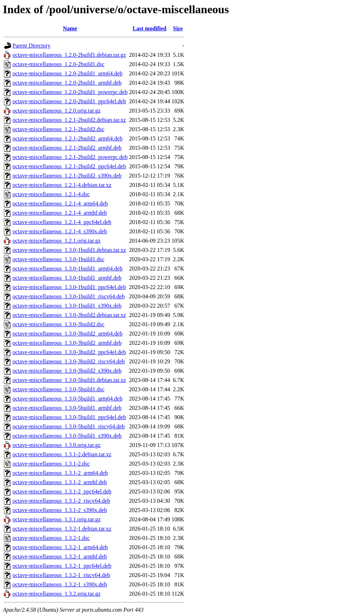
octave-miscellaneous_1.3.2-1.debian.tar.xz (61, 529)
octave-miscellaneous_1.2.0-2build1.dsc (58, 64)
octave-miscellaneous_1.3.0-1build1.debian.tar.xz (69, 250)
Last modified (149, 28)
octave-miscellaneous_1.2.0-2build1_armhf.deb (66, 83)
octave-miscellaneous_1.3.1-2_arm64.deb (60, 473)
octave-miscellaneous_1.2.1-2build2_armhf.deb (66, 148)
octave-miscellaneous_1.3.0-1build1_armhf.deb (66, 278)
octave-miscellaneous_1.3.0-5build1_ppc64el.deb (69, 417)
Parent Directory (31, 46)
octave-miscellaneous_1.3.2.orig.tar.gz (56, 594)
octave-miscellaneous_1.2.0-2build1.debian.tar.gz (69, 55)
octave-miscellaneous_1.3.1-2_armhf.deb (59, 482)
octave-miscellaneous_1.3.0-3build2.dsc (58, 324)
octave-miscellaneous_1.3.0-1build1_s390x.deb (66, 306)
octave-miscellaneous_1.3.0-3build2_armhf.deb (66, 343)
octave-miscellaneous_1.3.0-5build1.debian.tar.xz (69, 380)
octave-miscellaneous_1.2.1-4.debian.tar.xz (61, 185)
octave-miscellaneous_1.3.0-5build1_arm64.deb (67, 399)
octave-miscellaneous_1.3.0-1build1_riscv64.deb (68, 296)
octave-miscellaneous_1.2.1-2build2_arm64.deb (67, 138)
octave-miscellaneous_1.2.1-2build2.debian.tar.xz (69, 120)
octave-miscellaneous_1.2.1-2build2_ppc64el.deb (69, 166)
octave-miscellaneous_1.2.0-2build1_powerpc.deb (70, 92)
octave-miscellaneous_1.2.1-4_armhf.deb (59, 213)
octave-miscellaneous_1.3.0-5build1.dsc (58, 389)
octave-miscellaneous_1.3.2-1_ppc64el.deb (61, 566)
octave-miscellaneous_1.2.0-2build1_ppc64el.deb (69, 101)
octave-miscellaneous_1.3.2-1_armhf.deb (59, 556)
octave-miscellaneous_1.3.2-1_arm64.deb (60, 547)
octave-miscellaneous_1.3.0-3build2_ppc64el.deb (69, 352)
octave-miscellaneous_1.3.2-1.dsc (51, 538)
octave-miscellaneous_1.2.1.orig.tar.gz (56, 241)
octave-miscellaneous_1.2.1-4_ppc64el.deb (61, 222)
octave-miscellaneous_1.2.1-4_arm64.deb (60, 203)
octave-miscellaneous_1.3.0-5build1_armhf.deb (66, 408)
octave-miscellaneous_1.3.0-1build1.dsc (58, 259)
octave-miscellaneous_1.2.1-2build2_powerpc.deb (70, 157)
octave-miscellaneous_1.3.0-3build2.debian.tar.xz (69, 315)
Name (70, 28)
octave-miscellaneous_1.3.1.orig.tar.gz (56, 519)
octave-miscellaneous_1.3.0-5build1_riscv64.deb (68, 426)
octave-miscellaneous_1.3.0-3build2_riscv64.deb (68, 361)
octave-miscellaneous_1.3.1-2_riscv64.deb (61, 501)
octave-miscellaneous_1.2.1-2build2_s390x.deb (66, 176)
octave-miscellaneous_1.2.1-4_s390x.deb (59, 231)
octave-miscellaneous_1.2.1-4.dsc (51, 194)
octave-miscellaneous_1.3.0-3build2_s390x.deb (66, 371)
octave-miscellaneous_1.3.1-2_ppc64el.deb (61, 491)
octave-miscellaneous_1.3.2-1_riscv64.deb (61, 575)
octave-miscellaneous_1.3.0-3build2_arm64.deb (67, 334)
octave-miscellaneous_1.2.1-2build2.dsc (58, 129)
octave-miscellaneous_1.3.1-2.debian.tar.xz (61, 454)
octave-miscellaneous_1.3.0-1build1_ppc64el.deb (69, 287)
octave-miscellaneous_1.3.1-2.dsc (51, 464)
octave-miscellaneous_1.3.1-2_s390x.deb (59, 510)
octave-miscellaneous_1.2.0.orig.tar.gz (56, 111)
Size (178, 28)
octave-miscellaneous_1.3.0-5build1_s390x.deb (66, 436)
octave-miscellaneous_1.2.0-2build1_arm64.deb (67, 73)
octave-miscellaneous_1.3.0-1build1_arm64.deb (67, 268)
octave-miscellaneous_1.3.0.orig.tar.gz (56, 445)
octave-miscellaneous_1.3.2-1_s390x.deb (59, 584)
